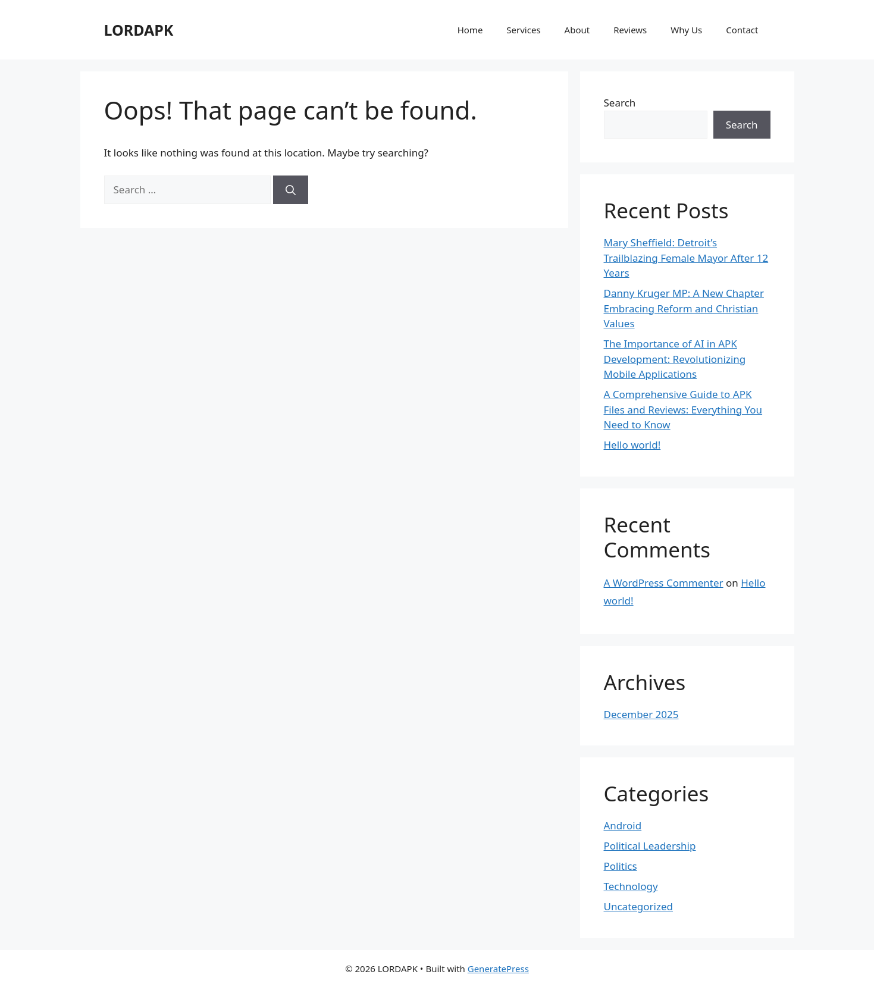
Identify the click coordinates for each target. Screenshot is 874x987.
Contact (742, 30)
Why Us (686, 30)
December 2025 (641, 714)
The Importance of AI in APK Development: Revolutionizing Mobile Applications (675, 359)
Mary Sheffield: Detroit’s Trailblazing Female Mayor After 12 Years (686, 258)
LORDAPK (139, 30)
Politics (620, 866)
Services (523, 30)
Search (620, 102)
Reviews (630, 30)
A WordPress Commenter (663, 583)
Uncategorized (638, 906)
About (577, 30)
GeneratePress (498, 969)
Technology (631, 886)
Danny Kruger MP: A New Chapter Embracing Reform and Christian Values (684, 308)
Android (623, 825)
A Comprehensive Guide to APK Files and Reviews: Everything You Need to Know (683, 409)
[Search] (290, 190)
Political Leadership (650, 846)
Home (470, 30)
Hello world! (632, 445)
